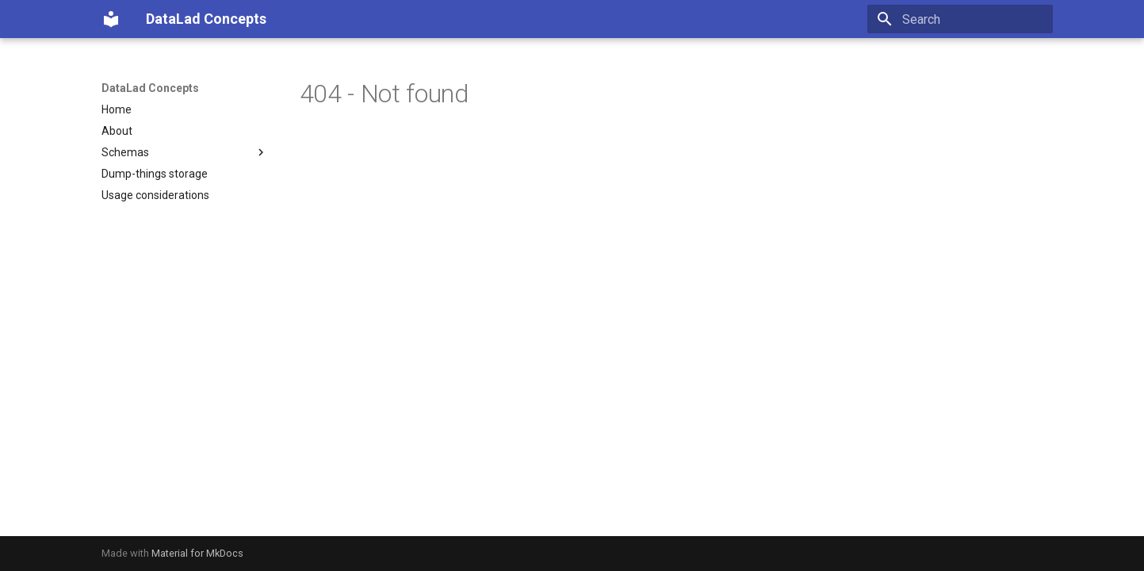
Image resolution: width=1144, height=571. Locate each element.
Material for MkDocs (197, 553)
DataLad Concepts (150, 88)
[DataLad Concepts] (111, 19)
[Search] (960, 19)
